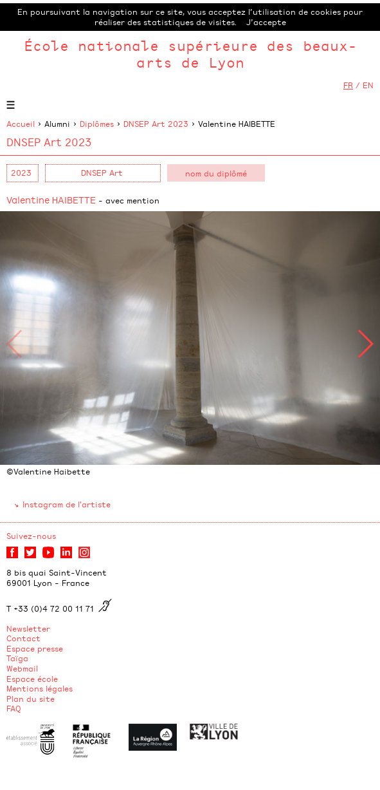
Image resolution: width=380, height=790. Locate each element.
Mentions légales (39, 688)
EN (368, 85)
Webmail (22, 668)
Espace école (32, 678)
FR (348, 85)
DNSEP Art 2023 (155, 123)
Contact (23, 638)
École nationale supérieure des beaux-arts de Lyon (190, 53)
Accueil (20, 123)
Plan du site (30, 698)
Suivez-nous (31, 535)
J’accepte (266, 22)
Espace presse (34, 648)
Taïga (17, 658)
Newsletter (28, 628)
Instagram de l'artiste (67, 504)
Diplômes (97, 123)
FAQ (13, 708)
